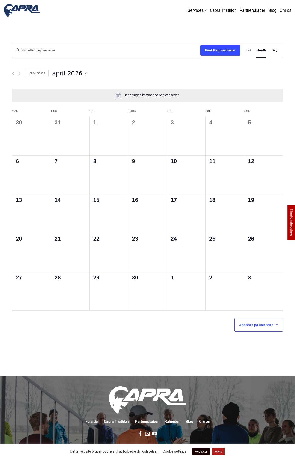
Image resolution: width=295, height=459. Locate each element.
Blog (272, 10)
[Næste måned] (19, 73)
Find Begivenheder (220, 50)
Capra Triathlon (223, 10)
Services (197, 10)
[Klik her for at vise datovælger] (69, 73)
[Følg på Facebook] (140, 434)
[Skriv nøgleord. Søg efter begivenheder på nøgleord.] (106, 50)
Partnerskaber (252, 10)
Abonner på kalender (256, 325)
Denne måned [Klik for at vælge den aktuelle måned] (36, 73)
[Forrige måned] (13, 73)
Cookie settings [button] (174, 451)
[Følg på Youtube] (154, 434)
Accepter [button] (201, 451)
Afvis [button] (218, 451)
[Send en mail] (147, 434)
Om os (286, 10)
